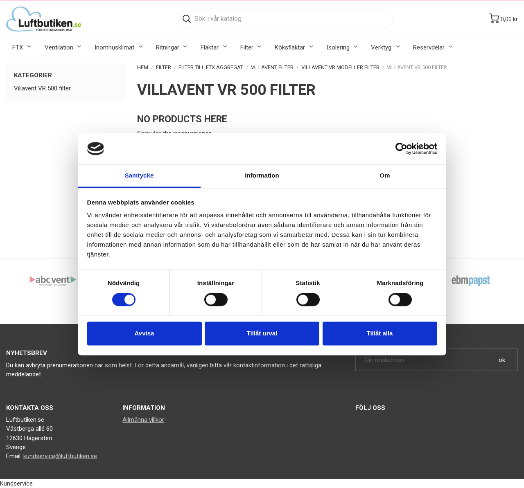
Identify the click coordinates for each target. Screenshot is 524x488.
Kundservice (16, 483)
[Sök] (285, 19)
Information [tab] (262, 175)
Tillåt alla (380, 333)
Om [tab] (384, 175)
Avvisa (144, 333)
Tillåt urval (262, 333)
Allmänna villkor (143, 419)
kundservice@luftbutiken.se (60, 456)
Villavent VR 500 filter (42, 88)
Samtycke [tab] (139, 175)
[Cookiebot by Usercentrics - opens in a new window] (401, 148)
